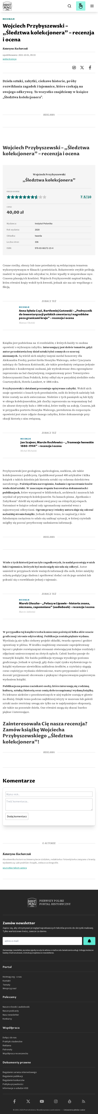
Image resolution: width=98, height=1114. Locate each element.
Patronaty (7, 1049)
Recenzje (9, 19)
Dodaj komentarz (17, 816)
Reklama (7, 1045)
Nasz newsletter (11, 1015)
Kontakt (6, 981)
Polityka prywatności (13, 1084)
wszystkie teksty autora (15, 867)
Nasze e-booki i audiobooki (16, 1007)
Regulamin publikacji (13, 1076)
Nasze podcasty (11, 1011)
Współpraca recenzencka (15, 1053)
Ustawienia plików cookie (74, 1110)
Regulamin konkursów (13, 1080)
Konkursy (7, 1019)
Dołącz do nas (10, 1037)
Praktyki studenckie (12, 1041)
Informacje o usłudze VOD (15, 1088)
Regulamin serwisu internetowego (20, 1072)
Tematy (6, 984)
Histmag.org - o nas (12, 977)
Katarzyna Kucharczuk (15, 48)
